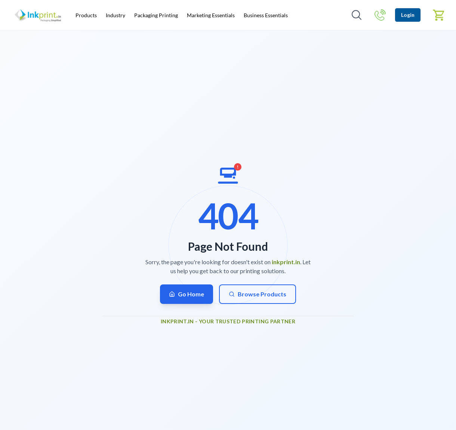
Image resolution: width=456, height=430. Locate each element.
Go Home (186, 294)
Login (408, 15)
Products (86, 15)
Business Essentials (266, 15)
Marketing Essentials (211, 15)
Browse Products (257, 294)
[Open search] (357, 15)
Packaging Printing (156, 15)
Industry (115, 15)
